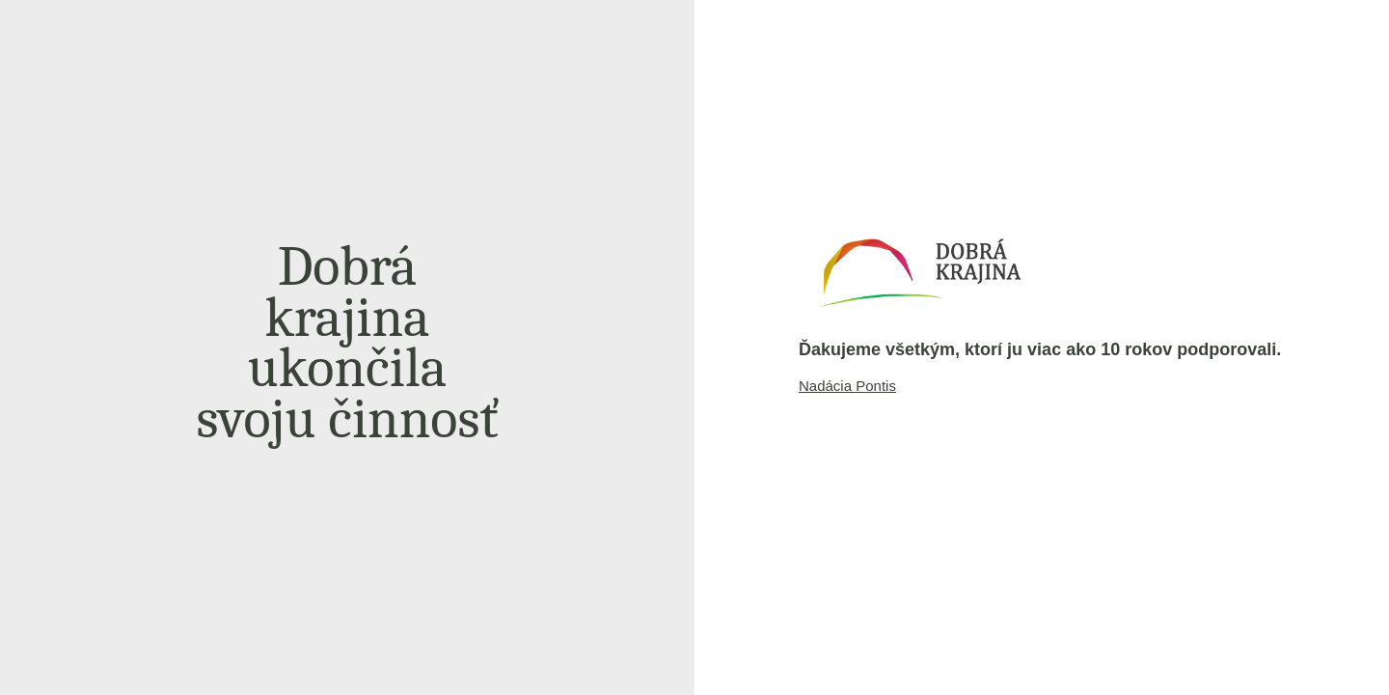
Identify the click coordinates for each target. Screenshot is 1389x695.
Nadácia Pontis (847, 385)
